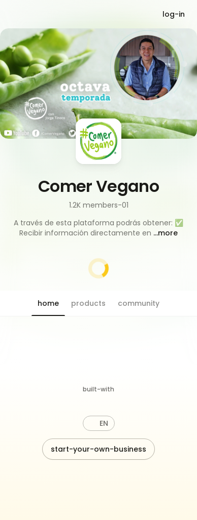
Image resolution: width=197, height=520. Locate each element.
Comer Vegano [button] (98, 186)
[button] (98, 228)
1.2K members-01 (98, 205)
